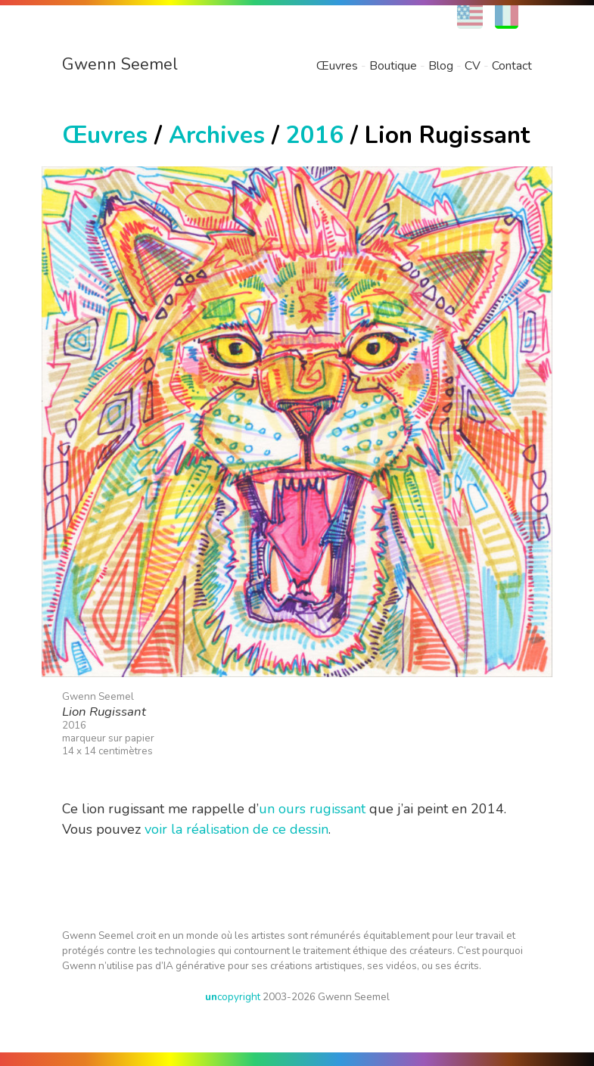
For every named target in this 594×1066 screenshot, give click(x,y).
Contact (512, 65)
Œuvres (337, 65)
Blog (440, 65)
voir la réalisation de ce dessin (236, 829)
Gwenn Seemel (120, 64)
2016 (315, 135)
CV (472, 65)
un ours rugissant (312, 809)
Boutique (393, 65)
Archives (217, 135)
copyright (232, 997)
